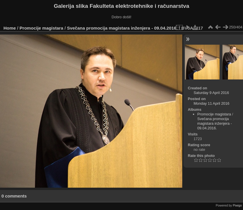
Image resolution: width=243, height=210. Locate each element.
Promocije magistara (41, 28)
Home (9, 28)
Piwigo (237, 205)
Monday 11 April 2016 (211, 103)
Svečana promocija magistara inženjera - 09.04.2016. (122, 28)
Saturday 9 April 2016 (211, 92)
